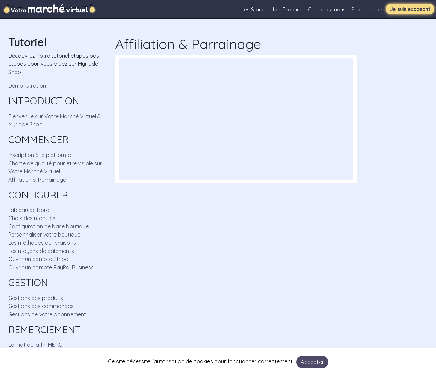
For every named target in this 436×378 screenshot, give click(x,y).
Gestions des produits (35, 297)
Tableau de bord (28, 210)
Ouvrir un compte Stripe (38, 259)
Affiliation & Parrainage (37, 179)
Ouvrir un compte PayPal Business (51, 267)
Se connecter (367, 9)
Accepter (312, 362)
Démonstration (27, 85)
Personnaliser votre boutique (44, 234)
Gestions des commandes (41, 306)
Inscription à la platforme (39, 155)
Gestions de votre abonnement (47, 314)
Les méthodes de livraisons (42, 242)
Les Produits (287, 9)
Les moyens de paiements (41, 250)
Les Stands (254, 9)
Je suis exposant (410, 9)
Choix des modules (32, 218)
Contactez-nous (327, 9)
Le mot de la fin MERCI (35, 344)
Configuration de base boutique (48, 226)
